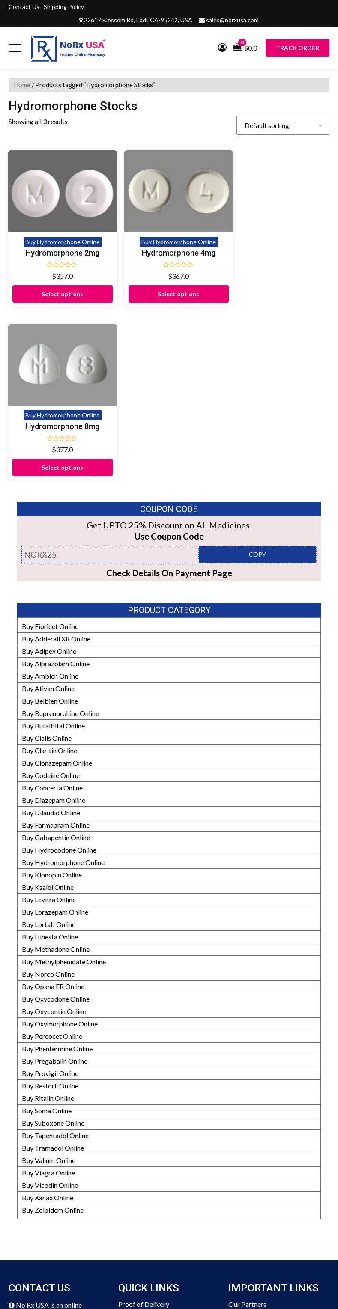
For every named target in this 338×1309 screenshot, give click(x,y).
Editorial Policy (250, 1176)
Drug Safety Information (264, 1213)
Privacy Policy (139, 1200)
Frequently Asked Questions (159, 1176)
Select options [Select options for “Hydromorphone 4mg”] (128, 289)
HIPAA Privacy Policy (260, 1200)
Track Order (297, 47)
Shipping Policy (64, 6)
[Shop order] (282, 125)
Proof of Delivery (143, 1126)
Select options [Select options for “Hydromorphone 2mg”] (45, 289)
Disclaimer (134, 1138)
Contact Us (24, 6)
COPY (257, 376)
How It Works (249, 1163)
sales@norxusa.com (232, 20)
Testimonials (137, 1163)
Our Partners (247, 1126)
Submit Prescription (147, 1225)
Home (22, 85)
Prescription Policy (256, 1225)
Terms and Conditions (150, 1213)
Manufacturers (250, 1138)
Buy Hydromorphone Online (45, 219)
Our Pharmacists (253, 1188)
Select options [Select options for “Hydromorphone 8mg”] (210, 289)
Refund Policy (248, 1151)
